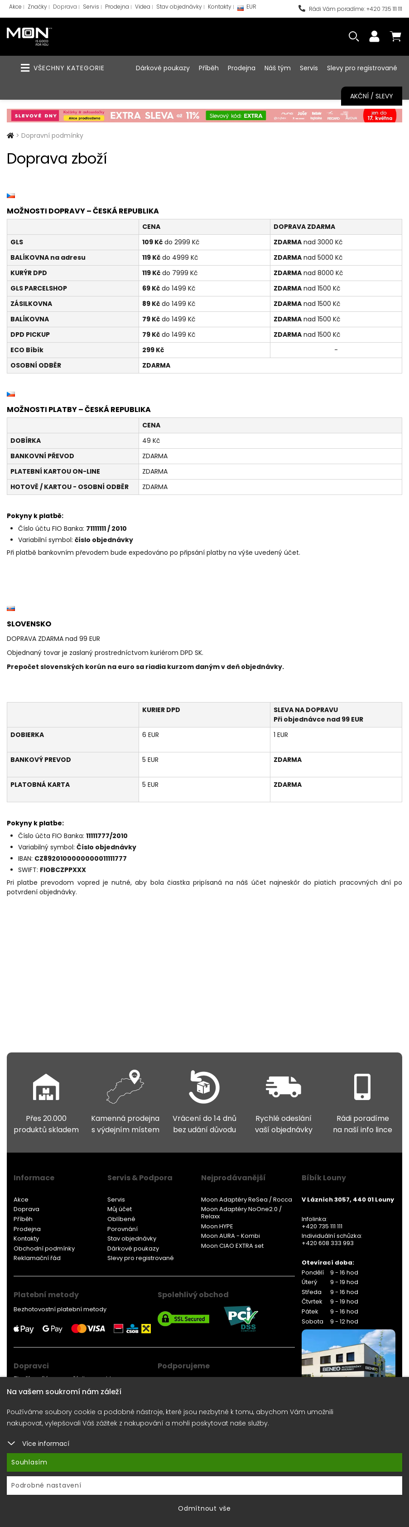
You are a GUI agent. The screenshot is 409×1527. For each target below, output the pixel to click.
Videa (142, 6)
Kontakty (219, 6)
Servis (91, 6)
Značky (37, 6)
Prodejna (117, 6)
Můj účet (119, 1209)
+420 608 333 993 (328, 1243)
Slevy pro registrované (362, 68)
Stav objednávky (179, 6)
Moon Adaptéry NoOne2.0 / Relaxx (241, 1213)
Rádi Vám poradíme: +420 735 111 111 (350, 9)
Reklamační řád (37, 1258)
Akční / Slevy (371, 96)
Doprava (65, 6)
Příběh (209, 68)
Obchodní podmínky (44, 1248)
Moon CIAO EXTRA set (232, 1245)
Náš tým (278, 68)
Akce (15, 6)
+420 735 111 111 (322, 1226)
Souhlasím (29, 1462)
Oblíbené (121, 1219)
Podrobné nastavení (46, 1485)
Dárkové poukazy (163, 68)
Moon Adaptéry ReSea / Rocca (246, 1199)
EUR (246, 9)
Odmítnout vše (204, 1508)
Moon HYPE (217, 1226)
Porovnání (122, 1229)
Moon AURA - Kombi (230, 1235)
